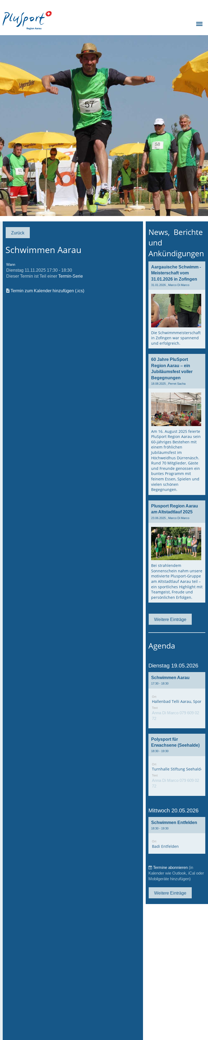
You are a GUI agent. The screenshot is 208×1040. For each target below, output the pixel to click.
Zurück (17, 232)
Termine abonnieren (170, 867)
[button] (176, 700)
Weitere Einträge (170, 619)
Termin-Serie (70, 276)
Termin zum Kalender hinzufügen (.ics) (47, 290)
